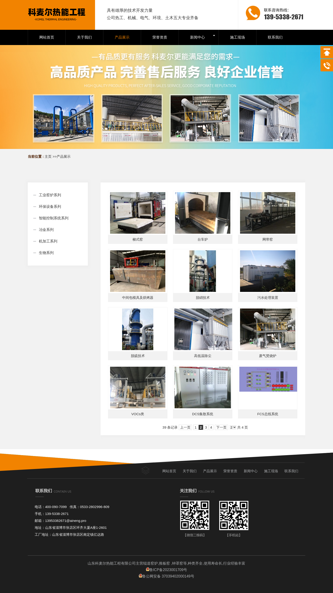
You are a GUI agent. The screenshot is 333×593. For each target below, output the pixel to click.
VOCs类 (137, 414)
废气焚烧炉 (267, 356)
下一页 (221, 427)
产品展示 (64, 156)
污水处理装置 (267, 298)
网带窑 (267, 239)
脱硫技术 (138, 356)
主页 (48, 156)
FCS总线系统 (267, 414)
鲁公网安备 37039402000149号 (166, 576)
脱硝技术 (203, 298)
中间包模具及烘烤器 (137, 298)
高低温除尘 (202, 356)
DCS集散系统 (202, 414)
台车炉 (202, 239)
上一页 (185, 427)
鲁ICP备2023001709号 (166, 570)
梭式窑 (138, 239)
